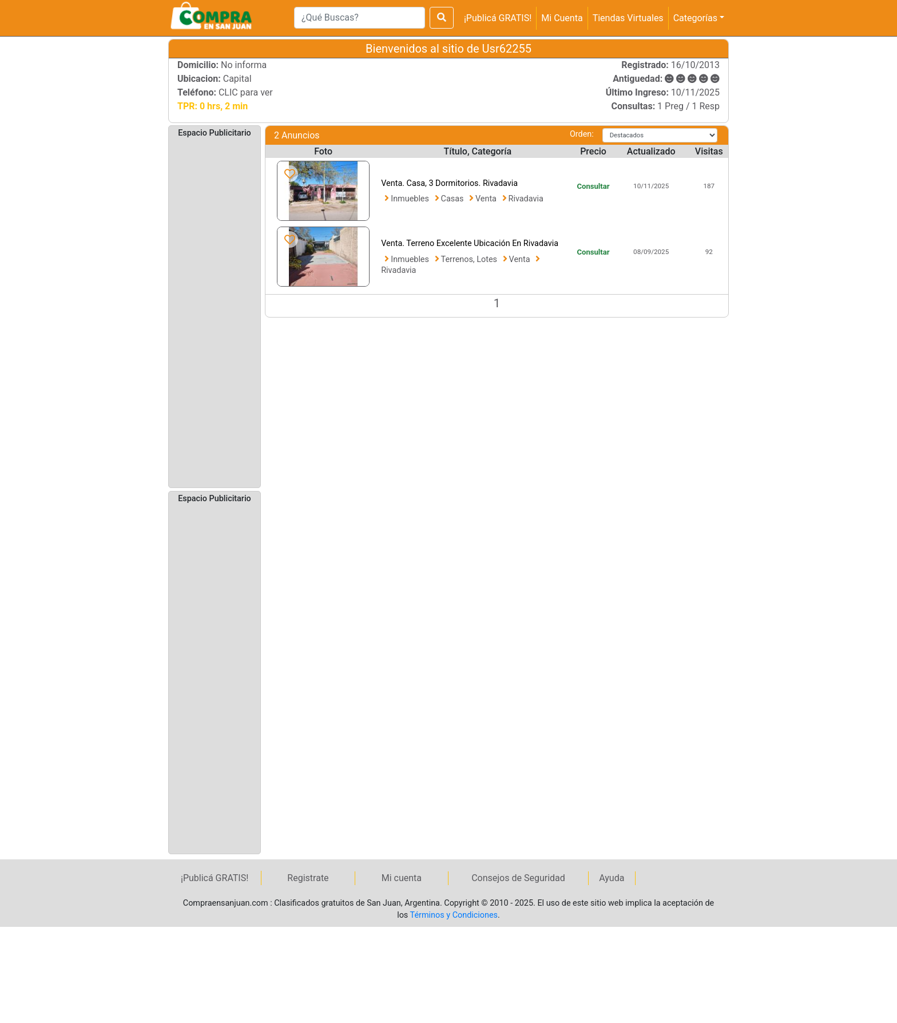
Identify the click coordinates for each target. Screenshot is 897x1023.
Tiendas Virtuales (628, 18)
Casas (453, 199)
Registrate (307, 878)
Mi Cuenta (561, 18)
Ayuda (611, 878)
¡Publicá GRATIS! (497, 18)
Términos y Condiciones (454, 915)
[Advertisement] (214, 311)
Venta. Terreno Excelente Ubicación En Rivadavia (469, 243)
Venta (487, 199)
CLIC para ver (246, 92)
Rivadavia (526, 199)
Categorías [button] (695, 18)
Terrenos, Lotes (470, 259)
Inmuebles (411, 199)
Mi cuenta (402, 878)
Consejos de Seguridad (518, 878)
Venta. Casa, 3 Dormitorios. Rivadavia (449, 183)
